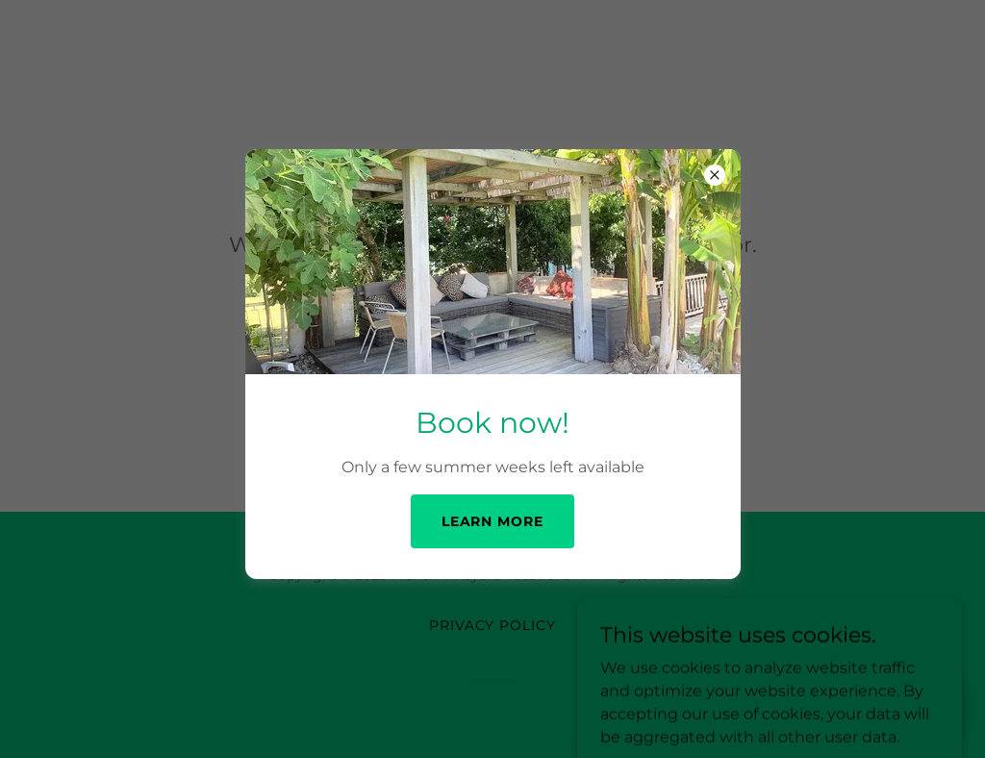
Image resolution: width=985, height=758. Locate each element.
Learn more (493, 521)
